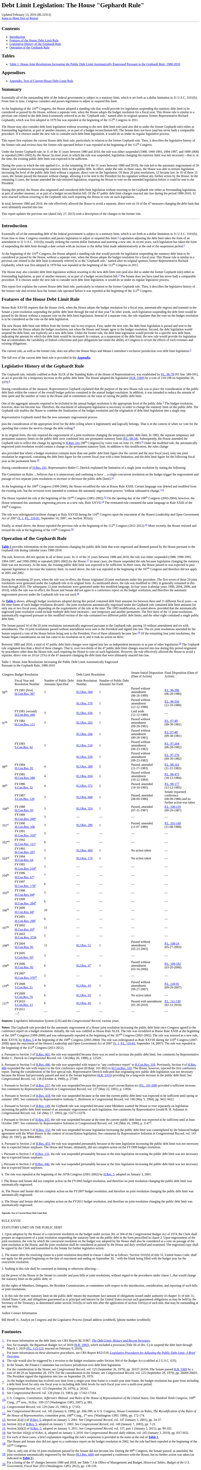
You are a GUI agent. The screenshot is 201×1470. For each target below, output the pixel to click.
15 (146, 524)
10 (38, 460)
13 (105, 497)
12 (162, 489)
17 (88, 560)
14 (102, 501)
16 (72, 529)
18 (78, 593)
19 (138, 632)
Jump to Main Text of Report (20, 18)
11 (112, 477)
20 (180, 643)
